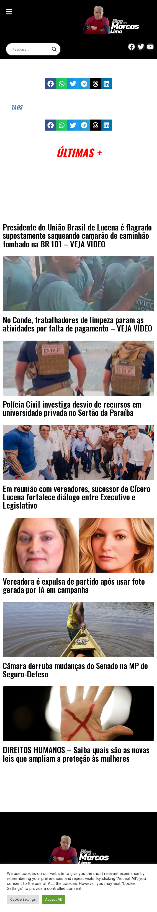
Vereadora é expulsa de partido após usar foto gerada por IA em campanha (74, 585)
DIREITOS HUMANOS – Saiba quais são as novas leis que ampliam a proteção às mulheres (76, 754)
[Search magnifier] (54, 49)
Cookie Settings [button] (23, 899)
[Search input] (30, 49)
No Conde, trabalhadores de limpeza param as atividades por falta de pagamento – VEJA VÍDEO (77, 324)
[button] (50, 83)
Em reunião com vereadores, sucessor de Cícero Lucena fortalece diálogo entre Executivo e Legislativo (76, 497)
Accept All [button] (53, 899)
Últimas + (78, 152)
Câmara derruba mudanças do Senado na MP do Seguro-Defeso (75, 670)
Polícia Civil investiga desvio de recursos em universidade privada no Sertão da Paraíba (72, 408)
